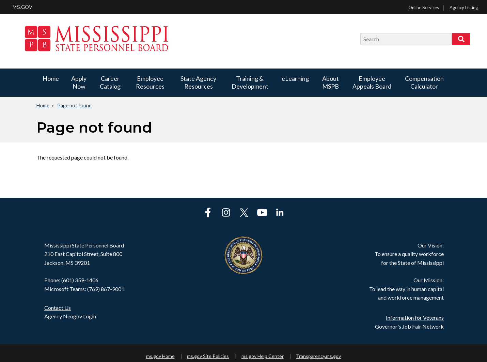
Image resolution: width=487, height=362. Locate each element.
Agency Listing (464, 8)
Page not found (74, 105)
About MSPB (330, 82)
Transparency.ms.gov (318, 356)
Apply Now (79, 82)
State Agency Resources (198, 82)
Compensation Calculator (424, 82)
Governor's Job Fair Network (409, 326)
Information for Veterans (415, 317)
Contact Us (57, 307)
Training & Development (250, 82)
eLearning (295, 78)
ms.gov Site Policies (208, 356)
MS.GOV (22, 7)
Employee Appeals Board (371, 82)
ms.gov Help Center (262, 356)
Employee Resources (150, 82)
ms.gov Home (160, 356)
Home (51, 78)
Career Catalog (110, 82)
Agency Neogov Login (70, 316)
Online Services (423, 8)
